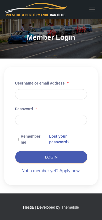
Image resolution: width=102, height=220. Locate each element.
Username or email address (42, 83)
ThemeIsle (70, 207)
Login (51, 157)
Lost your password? (59, 139)
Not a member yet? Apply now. (51, 171)
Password (26, 109)
